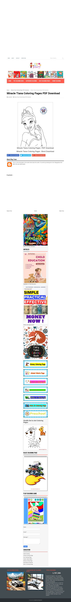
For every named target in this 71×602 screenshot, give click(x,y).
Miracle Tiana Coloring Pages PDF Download (35, 148)
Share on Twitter (25, 155)
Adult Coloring (26, 553)
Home (9, 58)
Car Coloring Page (27, 557)
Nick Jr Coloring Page (28, 564)
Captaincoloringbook (38, 600)
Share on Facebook (13, 155)
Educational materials (28, 562)
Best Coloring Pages (44, 81)
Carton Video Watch (27, 559)
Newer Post (9, 210)
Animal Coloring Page (28, 555)
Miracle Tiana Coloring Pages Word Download (35, 151)
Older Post (61, 210)
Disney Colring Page (27, 560)
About (13, 58)
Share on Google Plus (38, 155)
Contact (18, 58)
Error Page (23, 58)
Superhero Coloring (31, 81)
